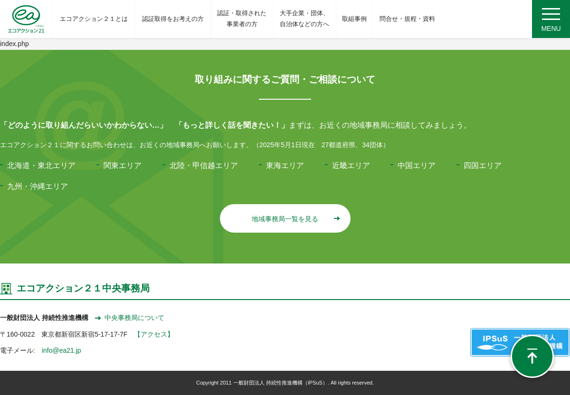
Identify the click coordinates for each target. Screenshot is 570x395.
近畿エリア (351, 165)
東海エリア (285, 165)
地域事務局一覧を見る (295, 219)
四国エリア (483, 165)
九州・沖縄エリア (37, 186)
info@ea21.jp (61, 350)
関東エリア (123, 165)
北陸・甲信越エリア (204, 165)
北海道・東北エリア (41, 165)
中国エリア (417, 165)
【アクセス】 (154, 334)
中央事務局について (129, 317)
